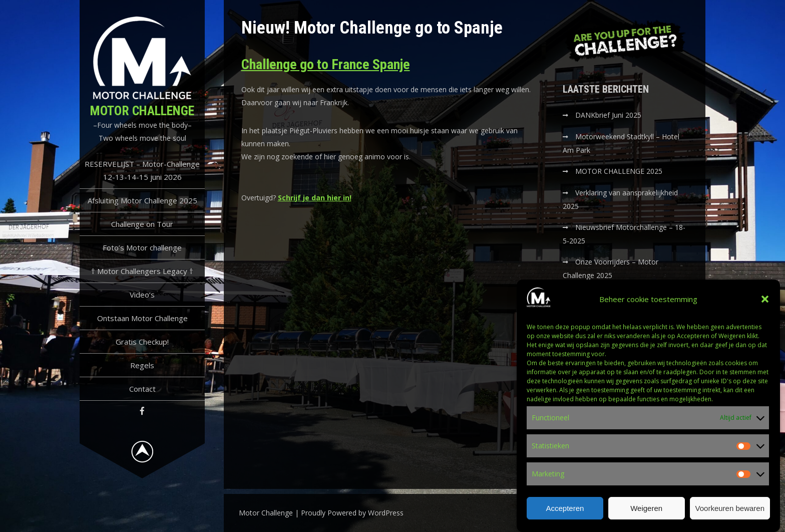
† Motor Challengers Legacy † (142, 271)
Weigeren (646, 514)
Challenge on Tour (142, 224)
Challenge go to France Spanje (325, 64)
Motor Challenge (142, 110)
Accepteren (565, 514)
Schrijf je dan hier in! (314, 197)
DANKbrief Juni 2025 (608, 115)
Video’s (142, 295)
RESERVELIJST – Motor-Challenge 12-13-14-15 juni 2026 (142, 170)
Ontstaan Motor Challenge (142, 318)
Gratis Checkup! (142, 342)
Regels (142, 365)
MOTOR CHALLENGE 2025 (619, 171)
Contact (142, 389)
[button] (765, 306)
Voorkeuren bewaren (729, 514)
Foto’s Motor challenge (142, 247)
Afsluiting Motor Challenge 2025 (142, 200)
